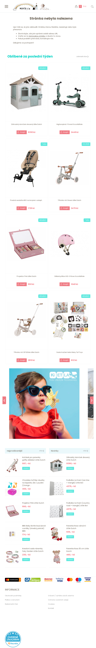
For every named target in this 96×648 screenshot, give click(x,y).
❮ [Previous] (4, 400)
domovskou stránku (37, 36)
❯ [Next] (92, 400)
